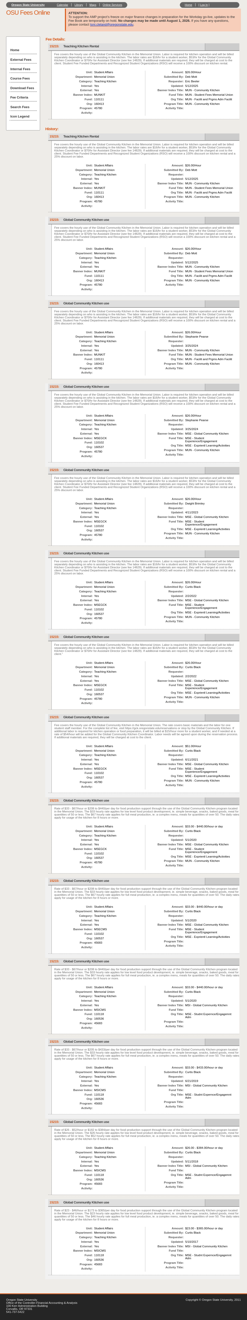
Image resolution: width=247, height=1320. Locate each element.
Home (188, 4)
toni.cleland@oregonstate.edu (111, 24)
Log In (204, 4)
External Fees (20, 60)
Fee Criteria (19, 97)
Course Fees (20, 78)
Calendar (62, 4)
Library (79, 4)
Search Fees (19, 107)
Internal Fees (20, 69)
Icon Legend (19, 116)
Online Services (112, 4)
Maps (93, 4)
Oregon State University (28, 4)
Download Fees (22, 88)
